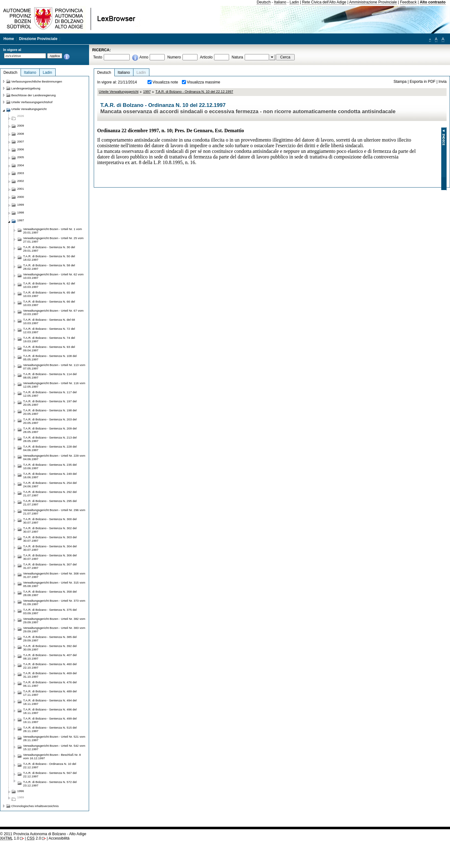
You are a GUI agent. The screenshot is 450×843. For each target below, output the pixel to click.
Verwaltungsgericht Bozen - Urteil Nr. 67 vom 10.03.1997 (53, 312)
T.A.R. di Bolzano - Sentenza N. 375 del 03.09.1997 (50, 611)
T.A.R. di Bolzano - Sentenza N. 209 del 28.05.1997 (50, 430)
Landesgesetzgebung (25, 88)
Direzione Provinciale (38, 39)
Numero (174, 57)
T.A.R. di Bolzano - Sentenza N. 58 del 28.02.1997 (49, 266)
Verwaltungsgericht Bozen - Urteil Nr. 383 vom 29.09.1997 (54, 629)
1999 (20, 204)
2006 (20, 149)
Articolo (206, 57)
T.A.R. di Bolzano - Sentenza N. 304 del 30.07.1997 (50, 547)
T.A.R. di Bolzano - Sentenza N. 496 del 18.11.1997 (50, 711)
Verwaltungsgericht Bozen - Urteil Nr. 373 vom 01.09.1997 (54, 602)
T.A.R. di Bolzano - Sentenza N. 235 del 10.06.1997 (50, 466)
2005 (20, 157)
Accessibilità (58, 838)
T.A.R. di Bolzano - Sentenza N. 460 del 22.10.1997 (50, 665)
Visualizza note (165, 82)
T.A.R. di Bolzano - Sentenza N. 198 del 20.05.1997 (50, 412)
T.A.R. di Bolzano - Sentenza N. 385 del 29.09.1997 (50, 638)
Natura (237, 57)
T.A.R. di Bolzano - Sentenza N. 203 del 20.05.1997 (50, 421)
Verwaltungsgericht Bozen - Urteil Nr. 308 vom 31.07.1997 (54, 575)
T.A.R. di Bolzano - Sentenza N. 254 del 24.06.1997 (50, 484)
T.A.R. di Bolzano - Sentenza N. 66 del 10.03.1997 (49, 303)
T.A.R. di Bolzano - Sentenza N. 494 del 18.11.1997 (50, 702)
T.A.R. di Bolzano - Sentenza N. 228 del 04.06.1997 (50, 448)
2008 (20, 133)
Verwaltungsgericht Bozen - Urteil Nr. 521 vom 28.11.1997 (54, 738)
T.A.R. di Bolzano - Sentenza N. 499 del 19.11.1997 (50, 720)
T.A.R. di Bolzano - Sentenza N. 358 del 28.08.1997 (50, 593)
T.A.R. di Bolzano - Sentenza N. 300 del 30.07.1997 (50, 520)
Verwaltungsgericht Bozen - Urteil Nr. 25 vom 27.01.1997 (53, 239)
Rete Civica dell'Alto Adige (324, 2)
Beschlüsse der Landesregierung (33, 95)
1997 (147, 91)
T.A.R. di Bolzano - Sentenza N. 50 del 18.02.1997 (49, 257)
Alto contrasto (432, 2)
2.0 (34, 838)
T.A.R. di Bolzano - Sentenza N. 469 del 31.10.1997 (50, 674)
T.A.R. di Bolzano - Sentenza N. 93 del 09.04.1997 (49, 348)
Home (8, 39)
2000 (20, 196)
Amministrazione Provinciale (373, 2)
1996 (20, 791)
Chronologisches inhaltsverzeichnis (35, 806)
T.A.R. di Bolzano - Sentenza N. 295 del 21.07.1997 (50, 502)
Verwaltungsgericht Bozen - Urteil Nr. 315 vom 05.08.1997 (54, 584)
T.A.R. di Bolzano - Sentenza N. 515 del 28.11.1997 (50, 729)
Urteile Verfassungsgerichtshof (31, 102)
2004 (20, 165)
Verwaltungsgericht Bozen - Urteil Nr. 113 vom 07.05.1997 (54, 366)
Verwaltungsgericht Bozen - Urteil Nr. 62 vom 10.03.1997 (53, 276)
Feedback (408, 2)
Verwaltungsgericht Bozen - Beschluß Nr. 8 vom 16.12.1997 (52, 756)
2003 (20, 173)
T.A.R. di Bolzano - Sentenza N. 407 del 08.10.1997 (50, 656)
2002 (20, 181)
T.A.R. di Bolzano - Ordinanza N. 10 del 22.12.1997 (194, 91)
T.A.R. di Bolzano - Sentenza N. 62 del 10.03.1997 (49, 285)
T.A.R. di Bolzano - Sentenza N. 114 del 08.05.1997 (50, 375)
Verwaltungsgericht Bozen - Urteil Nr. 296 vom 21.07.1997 (54, 511)
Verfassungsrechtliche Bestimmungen (36, 81)
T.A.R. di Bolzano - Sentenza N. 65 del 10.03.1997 (49, 294)
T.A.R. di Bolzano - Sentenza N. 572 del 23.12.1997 (50, 783)
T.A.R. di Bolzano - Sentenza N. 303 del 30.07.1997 (50, 538)
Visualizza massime (203, 82)
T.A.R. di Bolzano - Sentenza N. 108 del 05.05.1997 (50, 357)
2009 (20, 125)
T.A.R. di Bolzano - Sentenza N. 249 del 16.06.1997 (50, 475)
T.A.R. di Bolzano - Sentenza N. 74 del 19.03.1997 (49, 339)
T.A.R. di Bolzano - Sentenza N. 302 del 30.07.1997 (50, 529)
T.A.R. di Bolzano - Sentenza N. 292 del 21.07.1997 (50, 493)
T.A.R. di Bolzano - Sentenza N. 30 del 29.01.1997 (49, 248)
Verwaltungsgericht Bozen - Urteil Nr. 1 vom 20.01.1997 (52, 230)
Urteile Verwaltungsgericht (118, 91)
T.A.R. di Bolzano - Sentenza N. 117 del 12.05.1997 (50, 393)
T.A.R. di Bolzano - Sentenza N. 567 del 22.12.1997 (50, 774)
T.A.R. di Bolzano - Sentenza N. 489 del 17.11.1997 (50, 693)
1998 (20, 212)
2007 (20, 141)
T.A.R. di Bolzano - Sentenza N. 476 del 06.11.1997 (50, 683)
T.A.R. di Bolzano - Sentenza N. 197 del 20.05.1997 (50, 402)
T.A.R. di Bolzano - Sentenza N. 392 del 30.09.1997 (50, 647)
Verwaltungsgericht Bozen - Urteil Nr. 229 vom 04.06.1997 (54, 457)
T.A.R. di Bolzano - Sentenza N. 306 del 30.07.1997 (50, 557)
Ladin (294, 2)
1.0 (9, 838)
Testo (97, 57)
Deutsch (264, 2)
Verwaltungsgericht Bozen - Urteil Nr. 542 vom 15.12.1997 (54, 747)
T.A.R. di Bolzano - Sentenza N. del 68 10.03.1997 (49, 321)
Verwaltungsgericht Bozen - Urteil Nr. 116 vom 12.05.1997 (54, 384)
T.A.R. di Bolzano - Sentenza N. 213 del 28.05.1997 (50, 439)
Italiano (280, 2)
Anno (143, 57)
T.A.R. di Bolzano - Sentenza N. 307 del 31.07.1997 (50, 566)
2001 (20, 188)
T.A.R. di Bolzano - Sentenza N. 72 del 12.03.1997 (49, 330)
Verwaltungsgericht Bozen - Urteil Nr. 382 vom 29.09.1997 (54, 620)
